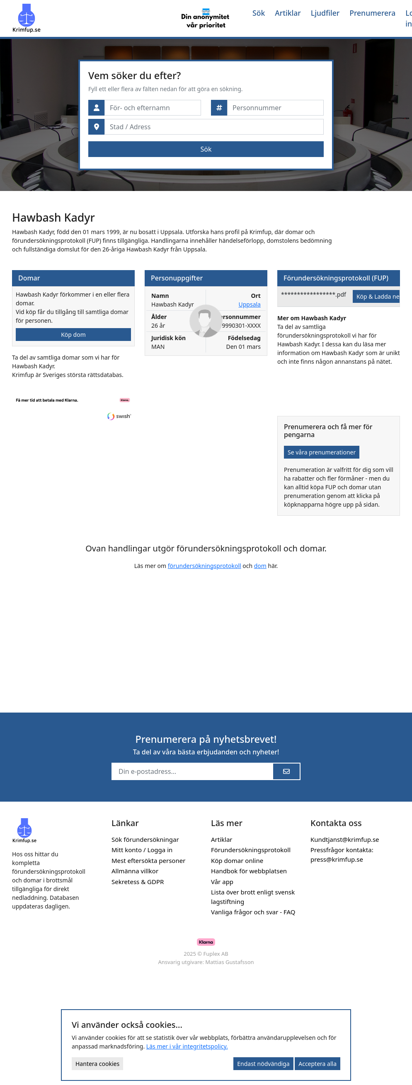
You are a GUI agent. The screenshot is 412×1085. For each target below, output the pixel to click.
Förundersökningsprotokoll (251, 850)
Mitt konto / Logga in (141, 850)
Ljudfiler (325, 13)
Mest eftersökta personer (148, 860)
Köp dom (73, 334)
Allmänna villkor (134, 871)
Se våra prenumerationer (322, 452)
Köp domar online (237, 860)
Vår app (222, 881)
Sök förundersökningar (145, 839)
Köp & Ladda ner (379, 296)
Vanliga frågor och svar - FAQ (253, 912)
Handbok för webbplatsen (249, 871)
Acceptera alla (317, 1064)
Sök (258, 13)
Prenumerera (372, 13)
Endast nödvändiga (263, 1064)
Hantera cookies (97, 1064)
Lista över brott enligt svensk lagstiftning (253, 897)
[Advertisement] (164, 635)
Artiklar (288, 13)
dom (260, 566)
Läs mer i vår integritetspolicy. (187, 1046)
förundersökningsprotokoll (204, 566)
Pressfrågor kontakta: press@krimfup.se (341, 854)
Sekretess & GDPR (137, 881)
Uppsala (249, 304)
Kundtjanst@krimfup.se (344, 839)
